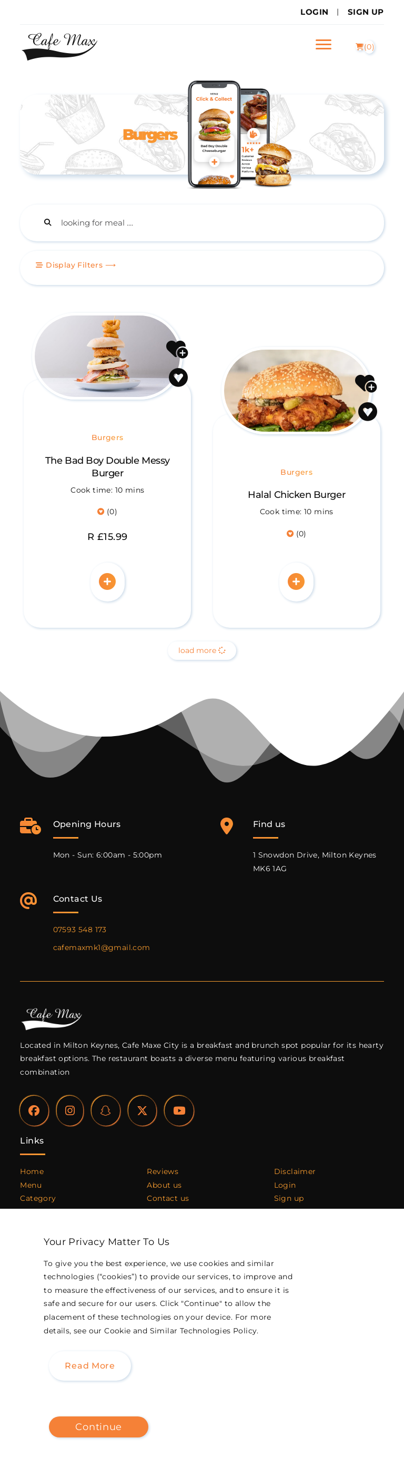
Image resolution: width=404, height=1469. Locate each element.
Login (314, 12)
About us (164, 1185)
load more (202, 650)
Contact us (168, 1198)
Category (38, 1198)
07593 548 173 (80, 929)
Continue (98, 1426)
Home (32, 1171)
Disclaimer (295, 1171)
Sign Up (366, 12)
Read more (90, 1366)
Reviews (162, 1171)
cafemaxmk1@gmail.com (101, 947)
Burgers (108, 437)
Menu (31, 1185)
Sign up (289, 1198)
